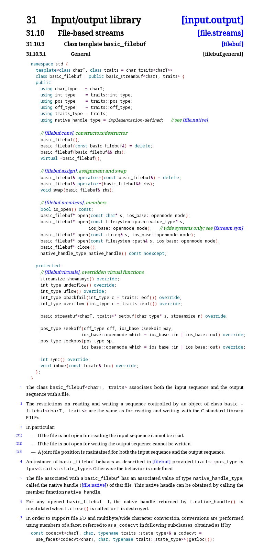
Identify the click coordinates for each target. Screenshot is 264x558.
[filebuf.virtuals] (61, 272)
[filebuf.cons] (58, 133)
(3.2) (19, 443)
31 (31, 20)
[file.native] (195, 120)
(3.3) (19, 452)
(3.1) (19, 435)
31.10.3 (35, 44)
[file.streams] (220, 33)
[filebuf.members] (64, 202)
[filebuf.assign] (60, 171)
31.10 (35, 33)
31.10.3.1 (36, 53)
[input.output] (212, 20)
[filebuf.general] (223, 53)
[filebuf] (232, 44)
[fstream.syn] (228, 228)
